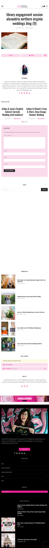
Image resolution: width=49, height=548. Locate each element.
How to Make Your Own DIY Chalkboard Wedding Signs (29, 328)
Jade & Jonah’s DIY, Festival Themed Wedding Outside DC (29, 343)
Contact (25, 449)
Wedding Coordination (6, 472)
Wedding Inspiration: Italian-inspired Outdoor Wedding (29, 296)
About (2, 481)
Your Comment (8, 135)
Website (6, 164)
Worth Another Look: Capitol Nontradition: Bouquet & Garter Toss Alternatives (31, 280)
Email (5, 157)
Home (2, 464)
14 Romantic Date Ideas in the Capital (27, 539)
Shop (2, 476)
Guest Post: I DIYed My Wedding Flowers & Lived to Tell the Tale (30, 312)
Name (5, 151)
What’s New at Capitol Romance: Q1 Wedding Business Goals (31, 524)
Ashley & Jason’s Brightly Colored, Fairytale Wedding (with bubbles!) (12, 111)
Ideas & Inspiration (5, 468)
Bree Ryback (24, 78)
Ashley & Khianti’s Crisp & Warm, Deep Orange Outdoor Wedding (36, 111)
